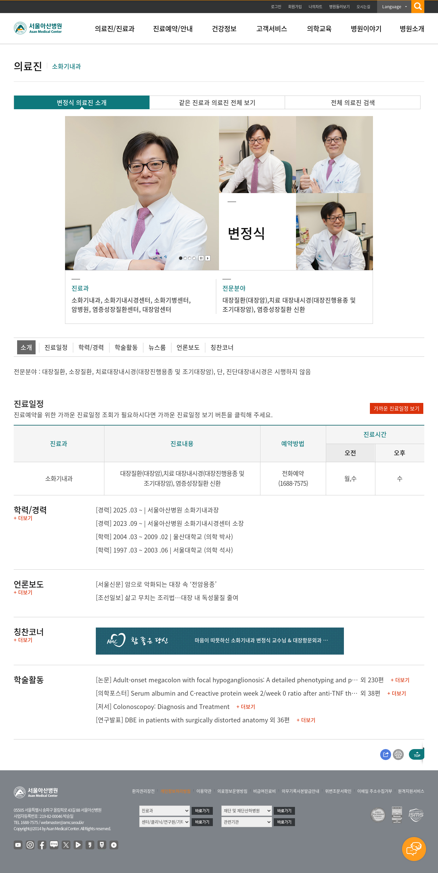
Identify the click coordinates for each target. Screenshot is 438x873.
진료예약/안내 (173, 29)
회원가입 (295, 7)
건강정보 (224, 29)
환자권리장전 (143, 791)
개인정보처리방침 (175, 791)
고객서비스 (271, 29)
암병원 (80, 309)
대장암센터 (156, 309)
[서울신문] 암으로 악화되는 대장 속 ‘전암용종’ (156, 584)
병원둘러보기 (339, 7)
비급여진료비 (264, 791)
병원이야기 (366, 29)
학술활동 (126, 347)
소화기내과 (86, 300)
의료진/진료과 (114, 29)
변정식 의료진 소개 (82, 102)
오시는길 (363, 7)
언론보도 (188, 347)
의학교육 (319, 29)
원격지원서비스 (411, 791)
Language (391, 6)
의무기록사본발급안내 (300, 791)
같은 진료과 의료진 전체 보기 (217, 102)
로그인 (276, 7)
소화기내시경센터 (127, 300)
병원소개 (412, 29)
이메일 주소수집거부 (374, 791)
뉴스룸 (157, 347)
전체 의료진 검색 (353, 102)
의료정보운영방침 (232, 791)
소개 (26, 347)
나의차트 (315, 7)
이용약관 (203, 791)
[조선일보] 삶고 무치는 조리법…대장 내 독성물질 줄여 (167, 597)
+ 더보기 (23, 518)
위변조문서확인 (338, 791)
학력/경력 (91, 347)
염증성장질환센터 (115, 309)
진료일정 (56, 347)
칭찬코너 (222, 347)
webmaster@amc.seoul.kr (62, 822)
